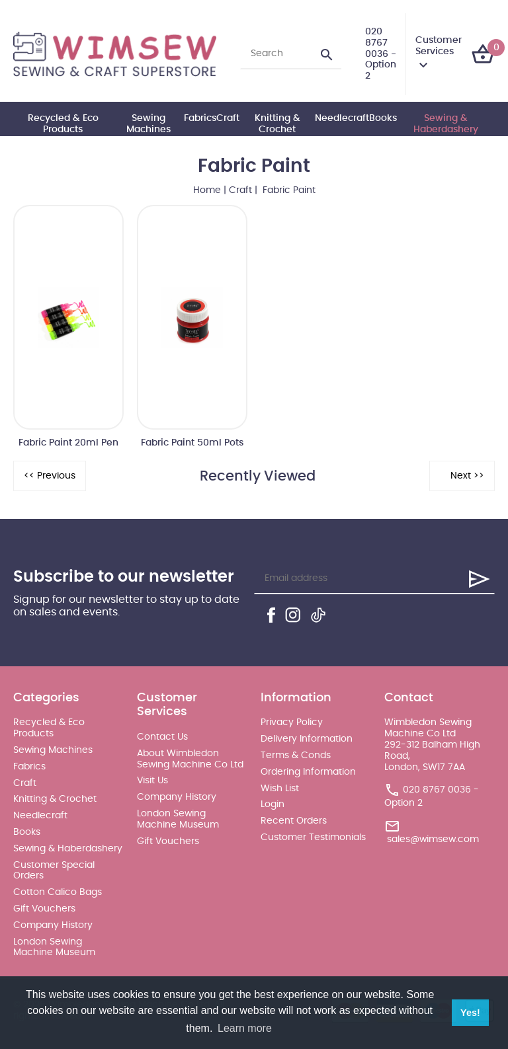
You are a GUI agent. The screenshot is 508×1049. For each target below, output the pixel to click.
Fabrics (200, 118)
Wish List (280, 788)
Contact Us (162, 737)
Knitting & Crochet (277, 124)
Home (207, 190)
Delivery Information (307, 739)
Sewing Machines (148, 124)
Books (383, 118)
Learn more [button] (245, 1028)
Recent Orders (294, 821)
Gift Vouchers (44, 908)
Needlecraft (342, 118)
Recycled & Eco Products (63, 124)
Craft (227, 118)
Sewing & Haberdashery (445, 124)
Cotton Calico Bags (57, 892)
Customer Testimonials (313, 837)
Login (272, 804)
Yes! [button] (470, 1012)
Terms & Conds (296, 755)
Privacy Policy (292, 722)
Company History (53, 925)
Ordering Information (308, 772)
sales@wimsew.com (433, 839)
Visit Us (152, 780)
